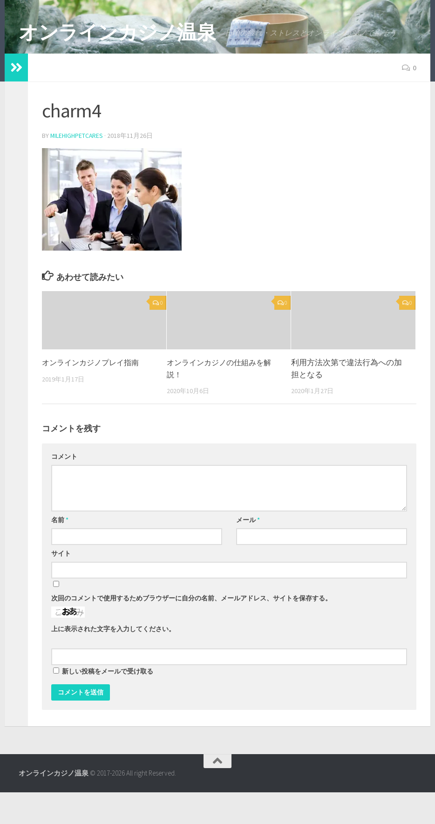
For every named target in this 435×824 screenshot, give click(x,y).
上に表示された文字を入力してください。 (113, 660)
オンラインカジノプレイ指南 (93, 394)
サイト (61, 585)
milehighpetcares (77, 167)
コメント (64, 488)
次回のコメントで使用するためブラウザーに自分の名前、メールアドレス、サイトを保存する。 (191, 630)
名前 (59, 551)
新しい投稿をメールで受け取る (107, 703)
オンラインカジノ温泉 (117, 32)
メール (248, 551)
